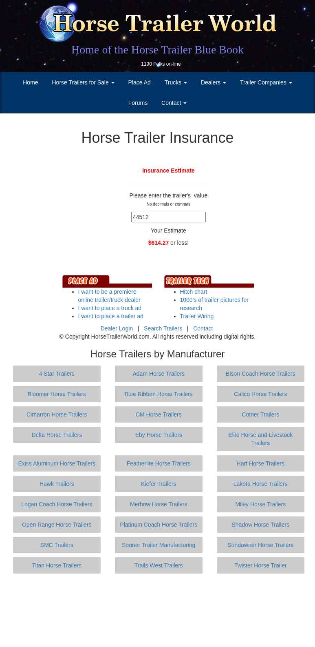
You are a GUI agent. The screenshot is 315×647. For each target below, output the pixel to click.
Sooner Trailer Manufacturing (159, 545)
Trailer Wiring (197, 316)
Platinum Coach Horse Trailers (158, 524)
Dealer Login (117, 328)
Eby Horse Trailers (158, 435)
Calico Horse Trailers (260, 394)
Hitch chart (193, 291)
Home (30, 82)
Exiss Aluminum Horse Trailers (56, 463)
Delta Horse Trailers (56, 435)
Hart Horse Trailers (260, 463)
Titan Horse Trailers (57, 565)
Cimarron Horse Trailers (56, 414)
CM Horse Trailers (159, 414)
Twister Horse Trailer (260, 565)
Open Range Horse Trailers (56, 524)
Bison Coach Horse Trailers (260, 373)
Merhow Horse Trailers (158, 504)
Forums (138, 103)
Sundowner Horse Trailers (260, 545)
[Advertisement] (159, 610)
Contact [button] (174, 103)
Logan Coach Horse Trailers (56, 504)
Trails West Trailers (158, 565)
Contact (203, 328)
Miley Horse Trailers (260, 504)
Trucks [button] (176, 82)
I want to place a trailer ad (110, 316)
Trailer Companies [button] (266, 82)
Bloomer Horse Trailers (57, 394)
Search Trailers (163, 328)
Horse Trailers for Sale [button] (83, 82)
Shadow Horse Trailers (260, 524)
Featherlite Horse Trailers (159, 463)
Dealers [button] (213, 82)
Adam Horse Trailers (159, 373)
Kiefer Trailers (158, 484)
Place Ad (139, 82)
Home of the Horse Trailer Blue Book (157, 49)
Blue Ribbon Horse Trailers (159, 394)
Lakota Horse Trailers (260, 484)
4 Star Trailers (57, 373)
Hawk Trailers (57, 484)
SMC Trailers (56, 545)
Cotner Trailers (260, 414)
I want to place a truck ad (110, 308)
